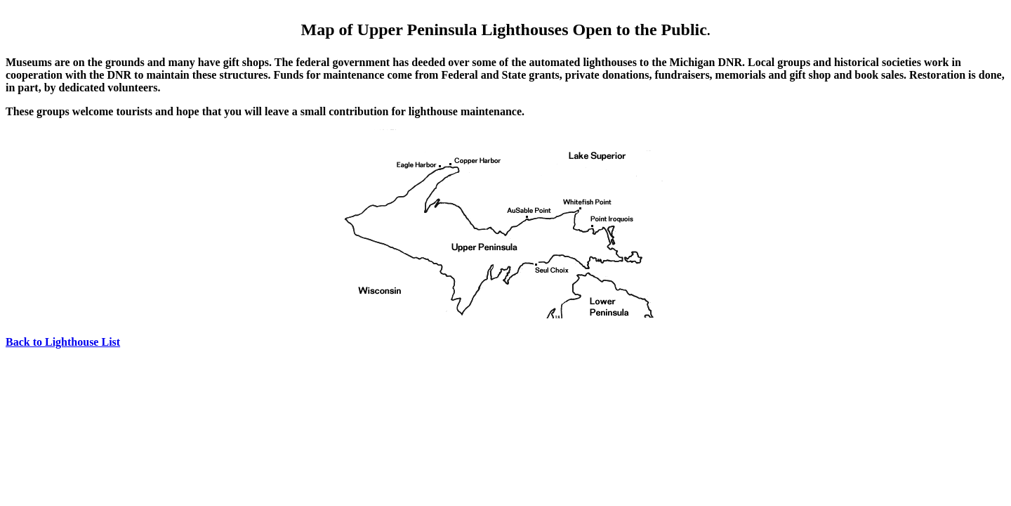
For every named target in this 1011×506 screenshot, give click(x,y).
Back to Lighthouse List (63, 342)
